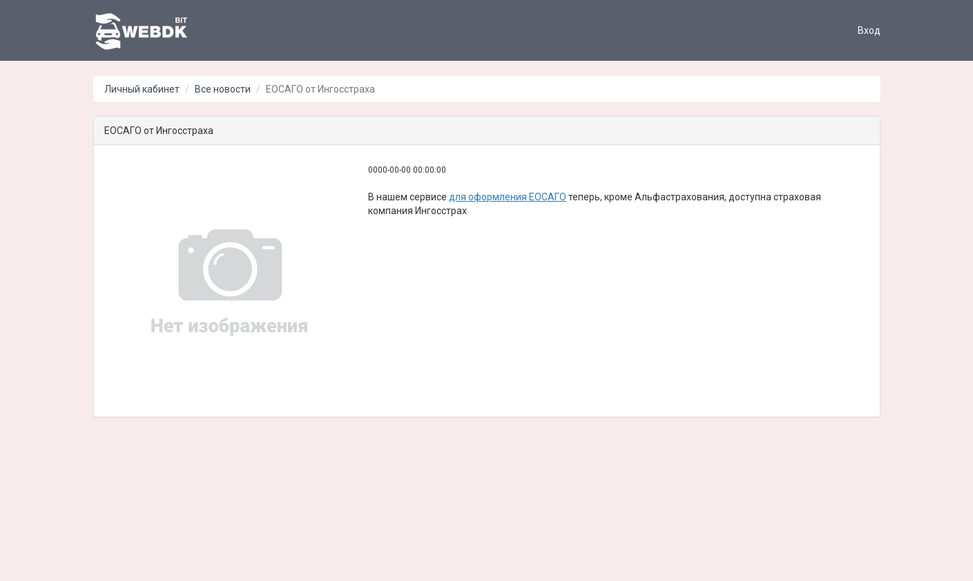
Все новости (223, 89)
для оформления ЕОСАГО (507, 196)
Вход (869, 30)
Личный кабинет (142, 89)
